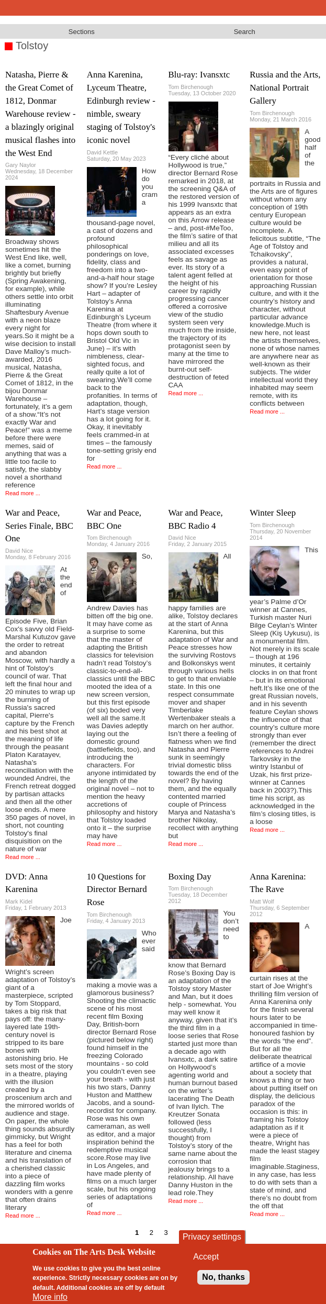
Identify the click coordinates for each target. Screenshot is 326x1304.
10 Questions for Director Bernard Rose (117, 890)
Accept (206, 1256)
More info (50, 1296)
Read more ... (22, 493)
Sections (82, 32)
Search (244, 32)
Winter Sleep (273, 513)
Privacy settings (212, 1236)
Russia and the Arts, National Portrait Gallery (285, 88)
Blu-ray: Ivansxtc (199, 75)
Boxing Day (189, 877)
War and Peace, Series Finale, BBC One (39, 526)
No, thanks (223, 1277)
